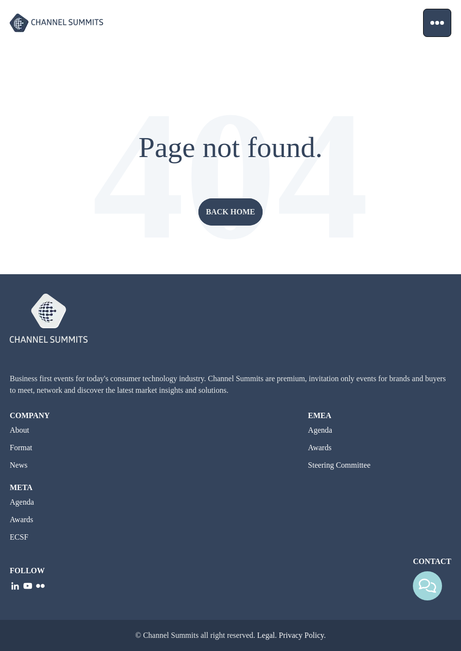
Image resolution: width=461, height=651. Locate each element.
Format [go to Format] (21, 447)
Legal (266, 635)
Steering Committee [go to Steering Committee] (339, 465)
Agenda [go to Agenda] (320, 430)
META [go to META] (21, 487)
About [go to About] (19, 430)
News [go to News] (18, 465)
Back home (230, 212)
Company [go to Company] (30, 415)
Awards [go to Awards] (319, 447)
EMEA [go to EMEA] (319, 415)
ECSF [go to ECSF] (19, 537)
